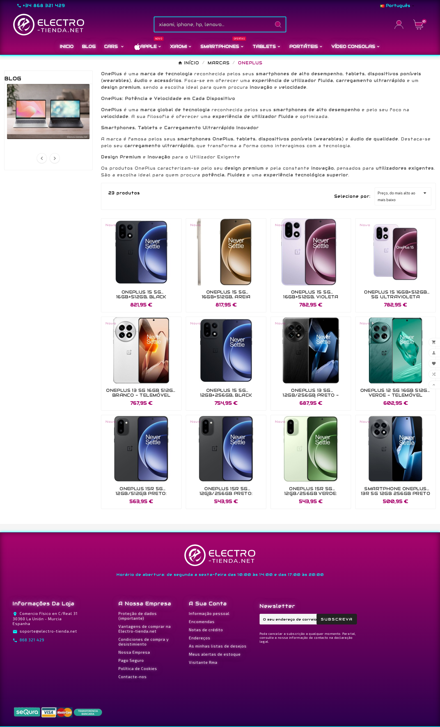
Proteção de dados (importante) (137, 616)
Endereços (199, 637)
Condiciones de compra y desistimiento (143, 641)
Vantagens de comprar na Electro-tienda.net (144, 628)
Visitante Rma (203, 662)
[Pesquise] (212, 24)
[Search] (278, 24)
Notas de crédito (206, 629)
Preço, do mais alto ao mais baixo (403, 196)
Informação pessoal (209, 613)
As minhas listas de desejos (218, 646)
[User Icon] (401, 24)
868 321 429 (32, 639)
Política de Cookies (137, 668)
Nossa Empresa (134, 652)
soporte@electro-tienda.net (48, 631)
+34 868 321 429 (44, 5)
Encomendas (202, 621)
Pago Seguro (131, 660)
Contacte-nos (132, 676)
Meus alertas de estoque (215, 654)
